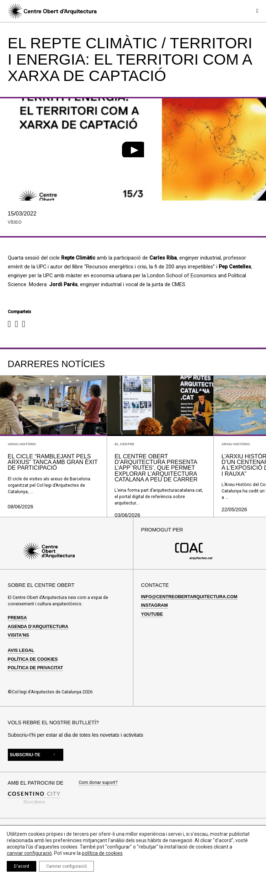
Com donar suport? (98, 782)
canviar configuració (29, 853)
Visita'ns (18, 635)
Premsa (17, 617)
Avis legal (21, 650)
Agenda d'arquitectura (38, 626)
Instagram (154, 605)
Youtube (152, 614)
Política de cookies (33, 659)
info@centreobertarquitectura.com (189, 596)
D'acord (21, 866)
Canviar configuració (66, 866)
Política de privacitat (35, 667)
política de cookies (102, 853)
